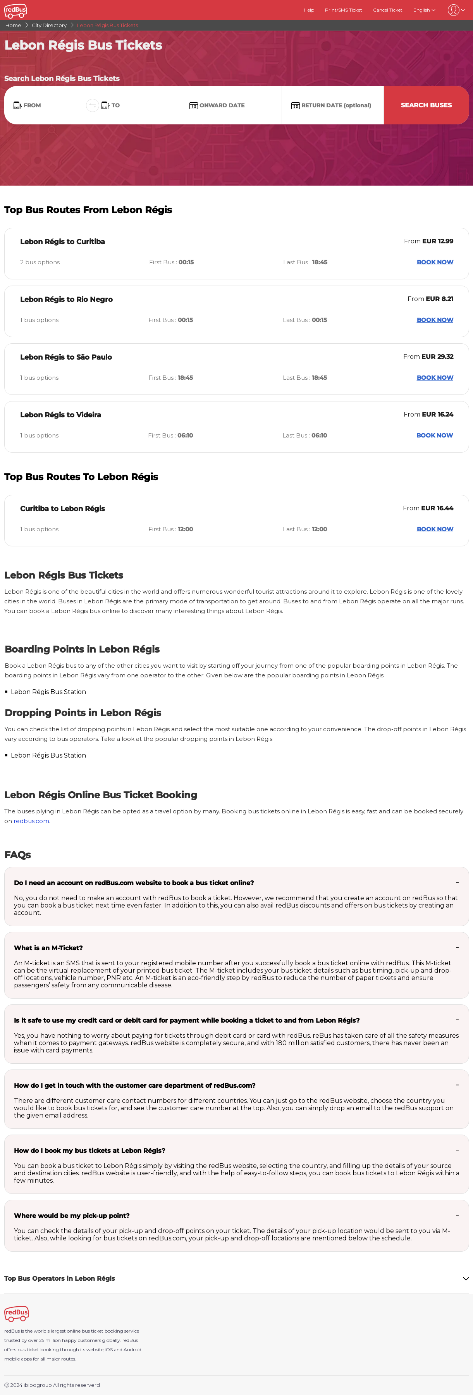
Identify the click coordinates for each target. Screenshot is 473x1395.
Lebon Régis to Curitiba (62, 242)
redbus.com (31, 821)
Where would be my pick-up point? (71, 1215)
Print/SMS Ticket (343, 10)
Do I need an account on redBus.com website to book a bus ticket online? (134, 883)
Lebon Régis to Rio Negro (66, 299)
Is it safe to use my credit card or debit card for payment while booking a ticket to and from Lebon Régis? (186, 1020)
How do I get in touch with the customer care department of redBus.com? (134, 1085)
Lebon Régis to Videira (60, 415)
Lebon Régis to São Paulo (66, 357)
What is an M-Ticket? (48, 948)
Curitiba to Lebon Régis (62, 509)
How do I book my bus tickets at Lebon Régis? (89, 1150)
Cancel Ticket (387, 10)
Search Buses (426, 105)
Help (309, 10)
